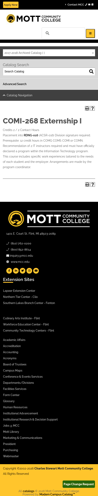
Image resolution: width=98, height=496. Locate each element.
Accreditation (12, 346)
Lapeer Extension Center (19, 290)
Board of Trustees (14, 364)
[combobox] (49, 52)
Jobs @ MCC (11, 425)
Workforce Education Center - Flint (26, 324)
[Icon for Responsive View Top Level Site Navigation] (90, 33)
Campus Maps (12, 370)
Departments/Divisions (18, 382)
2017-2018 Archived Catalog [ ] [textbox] (24, 52)
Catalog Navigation (19, 95)
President (9, 444)
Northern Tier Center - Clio (20, 296)
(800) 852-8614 (21, 249)
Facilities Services (14, 389)
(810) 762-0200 (21, 243)
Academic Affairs (14, 340)
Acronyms (9, 358)
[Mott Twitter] (22, 271)
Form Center (11, 395)
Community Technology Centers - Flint (28, 330)
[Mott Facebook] (9, 271)
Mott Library (11, 431)
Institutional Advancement (20, 413)
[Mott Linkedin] (16, 271)
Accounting (10, 352)
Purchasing (10, 450)
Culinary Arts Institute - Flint (21, 318)
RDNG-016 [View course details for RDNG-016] (31, 135)
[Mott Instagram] (29, 271)
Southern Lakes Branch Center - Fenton (29, 303)
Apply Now (11, 4)
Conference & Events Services (23, 376)
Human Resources (15, 407)
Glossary (9, 401)
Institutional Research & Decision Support (30, 419)
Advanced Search (14, 84)
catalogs (28, 491)
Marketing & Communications (22, 437)
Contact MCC (79, 4)
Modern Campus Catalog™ (57, 494)
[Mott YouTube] (36, 271)
